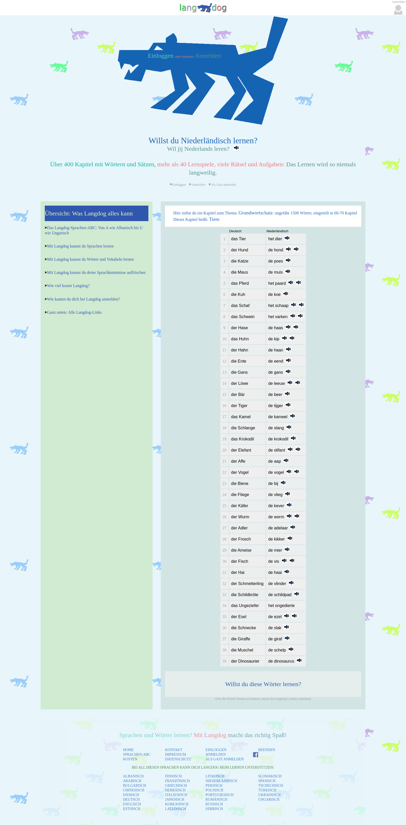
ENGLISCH (132, 804)
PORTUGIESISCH (220, 795)
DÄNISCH (131, 795)
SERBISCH (214, 809)
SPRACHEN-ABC (137, 754)
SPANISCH (266, 781)
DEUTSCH (131, 799)
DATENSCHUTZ (178, 759)
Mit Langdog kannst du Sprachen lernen (80, 246)
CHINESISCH (133, 790)
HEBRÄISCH (175, 790)
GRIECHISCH (176, 786)
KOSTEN (130, 759)
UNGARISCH (268, 799)
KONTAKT (174, 750)
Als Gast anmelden (222, 184)
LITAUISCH (215, 776)
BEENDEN (266, 750)
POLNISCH (214, 790)
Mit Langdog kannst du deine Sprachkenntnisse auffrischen (96, 272)
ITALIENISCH (176, 795)
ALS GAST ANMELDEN (225, 759)
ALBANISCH (133, 776)
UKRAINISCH (269, 795)
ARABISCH (132, 781)
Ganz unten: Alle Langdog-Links (74, 312)
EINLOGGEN (216, 750)
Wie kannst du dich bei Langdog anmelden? (83, 299)
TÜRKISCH (267, 790)
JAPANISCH (174, 799)
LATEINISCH (175, 809)
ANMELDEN (216, 754)
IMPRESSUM (175, 754)
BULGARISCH (134, 786)
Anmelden (208, 55)
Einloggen (161, 55)
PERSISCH (214, 786)
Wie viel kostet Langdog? (68, 285)
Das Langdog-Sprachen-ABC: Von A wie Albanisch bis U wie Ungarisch (94, 230)
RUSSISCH (214, 804)
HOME (128, 750)
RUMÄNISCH (216, 799)
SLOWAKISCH (269, 776)
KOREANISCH (177, 804)
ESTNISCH (131, 809)
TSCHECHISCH (270, 786)
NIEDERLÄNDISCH (221, 781)
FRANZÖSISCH (177, 781)
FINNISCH (173, 776)
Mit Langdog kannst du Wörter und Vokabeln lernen (90, 259)
